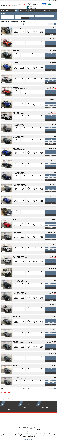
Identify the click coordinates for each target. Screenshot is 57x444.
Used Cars (16, 10)
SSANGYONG (6, 398)
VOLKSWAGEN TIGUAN (18, 256)
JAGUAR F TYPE (16, 219)
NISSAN (47, 396)
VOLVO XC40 (16, 244)
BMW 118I (15, 329)
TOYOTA (10, 398)
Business (21, 10)
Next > (29, 388)
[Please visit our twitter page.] (54, 0)
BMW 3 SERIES (16, 316)
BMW (4, 396)
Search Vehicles (25, 18)
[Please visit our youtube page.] (55, 0)
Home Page (3, 10)
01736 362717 (7, 409)
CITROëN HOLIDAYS (17, 27)
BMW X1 (15, 365)
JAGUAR (26, 396)
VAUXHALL (14, 398)
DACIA (11, 396)
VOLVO (23, 398)
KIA (28, 396)
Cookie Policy (31, 439)
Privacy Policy (26, 439)
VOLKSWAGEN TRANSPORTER (20, 184)
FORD (16, 396)
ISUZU (23, 396)
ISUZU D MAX (16, 39)
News (49, 10)
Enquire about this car (50, 32)
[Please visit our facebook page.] (52, 0)
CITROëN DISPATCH (17, 268)
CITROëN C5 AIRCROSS (18, 124)
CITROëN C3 (16, 377)
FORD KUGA (15, 341)
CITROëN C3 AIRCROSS (18, 280)
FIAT (13, 396)
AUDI (2, 396)
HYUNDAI (19, 396)
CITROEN (7, 396)
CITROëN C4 (16, 208)
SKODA (2, 398)
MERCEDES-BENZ (38, 396)
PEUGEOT (50, 396)
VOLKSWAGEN (19, 398)
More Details (50, 29)
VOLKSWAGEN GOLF (18, 232)
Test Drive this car (50, 34)
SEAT (54, 396)
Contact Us (54, 10)
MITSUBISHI (43, 396)
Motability (26, 10)
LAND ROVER (32, 396)
